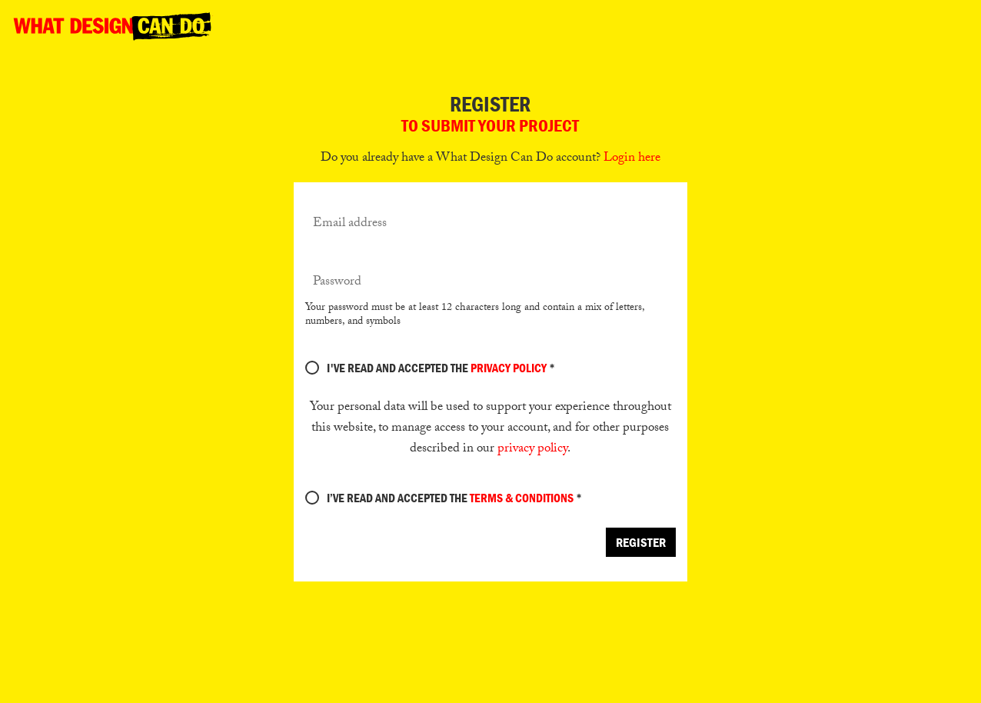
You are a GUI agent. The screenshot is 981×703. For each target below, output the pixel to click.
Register (641, 542)
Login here (632, 159)
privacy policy (532, 449)
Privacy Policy (509, 367)
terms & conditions (522, 497)
